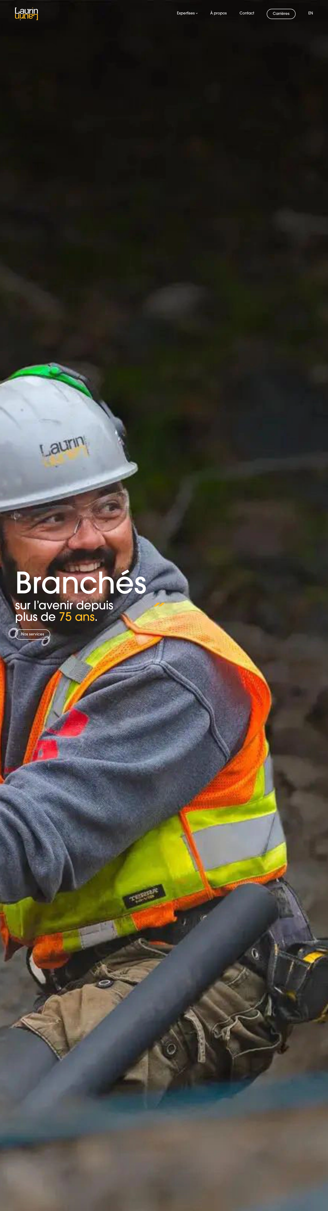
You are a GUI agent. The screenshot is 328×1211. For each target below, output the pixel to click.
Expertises (187, 13)
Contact (247, 13)
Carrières (281, 14)
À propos (218, 13)
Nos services (32, 634)
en (310, 13)
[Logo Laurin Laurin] (26, 14)
